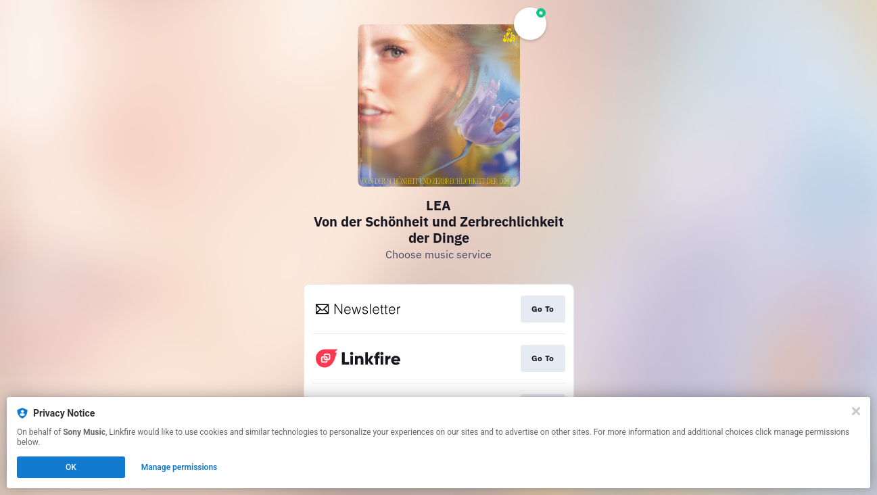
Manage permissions (179, 467)
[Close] (856, 411)
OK (71, 467)
